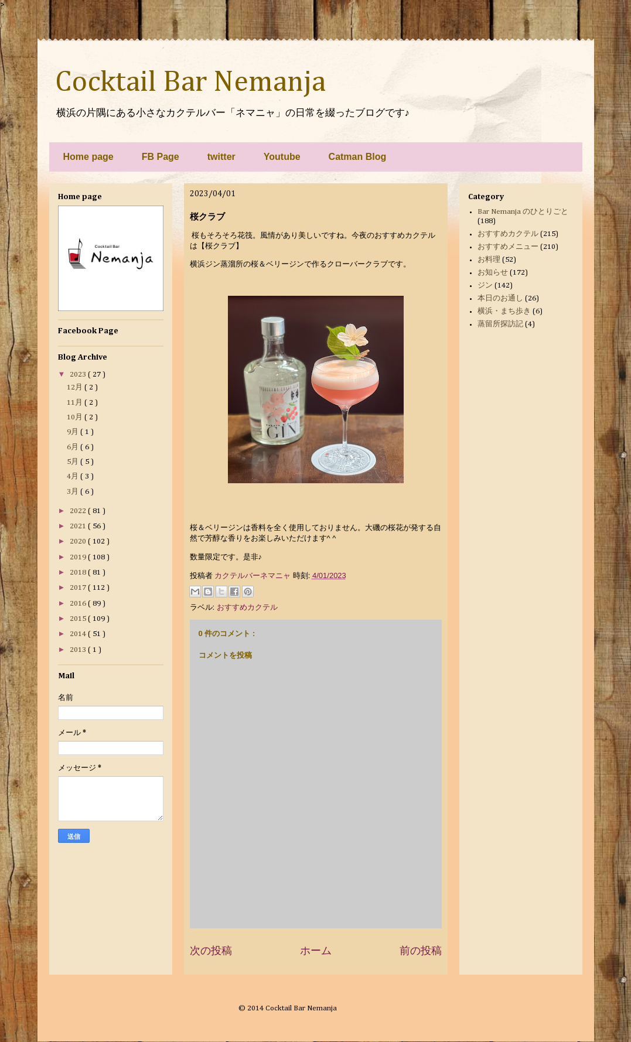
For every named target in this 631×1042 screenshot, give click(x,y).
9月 (73, 432)
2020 (79, 541)
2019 (79, 557)
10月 (75, 417)
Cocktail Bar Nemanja (190, 82)
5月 (73, 462)
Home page (88, 157)
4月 (73, 476)
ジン (485, 285)
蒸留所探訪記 (500, 324)
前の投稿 (421, 950)
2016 (79, 603)
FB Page (160, 157)
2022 (79, 511)
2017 (79, 588)
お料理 (488, 260)
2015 (79, 619)
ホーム (316, 950)
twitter (221, 157)
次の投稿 (211, 950)
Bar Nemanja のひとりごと (522, 212)
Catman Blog (358, 157)
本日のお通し (500, 298)
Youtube (282, 157)
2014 (79, 634)
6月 (73, 447)
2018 (79, 572)
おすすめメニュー (507, 247)
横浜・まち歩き (504, 311)
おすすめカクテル (247, 607)
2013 (79, 650)
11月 (75, 402)
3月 (73, 492)
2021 (79, 526)
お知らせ (492, 272)
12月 (75, 387)
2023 (79, 374)
